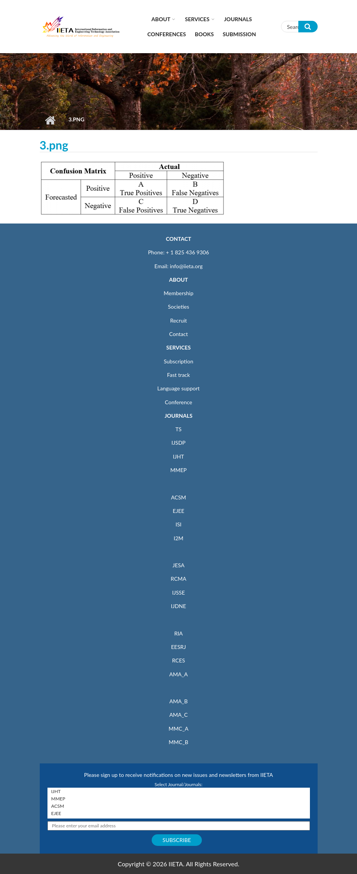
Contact (178, 334)
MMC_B (178, 742)
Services (197, 19)
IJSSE (178, 592)
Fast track (178, 374)
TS (179, 429)
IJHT (178, 456)
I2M (178, 538)
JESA (178, 565)
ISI (178, 524)
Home (50, 120)
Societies (178, 306)
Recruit (178, 320)
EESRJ (178, 647)
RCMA (178, 578)
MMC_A (178, 728)
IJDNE (178, 606)
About (160, 19)
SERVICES (178, 347)
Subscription (178, 361)
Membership (178, 293)
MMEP (178, 470)
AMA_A (178, 674)
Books (204, 34)
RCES (178, 660)
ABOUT (178, 279)
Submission (239, 34)
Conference (178, 402)
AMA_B (178, 701)
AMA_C (178, 714)
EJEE (178, 511)
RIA (178, 633)
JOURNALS (178, 415)
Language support (178, 388)
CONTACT (178, 238)
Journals (238, 19)
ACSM (178, 497)
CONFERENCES (166, 34)
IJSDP (178, 442)
